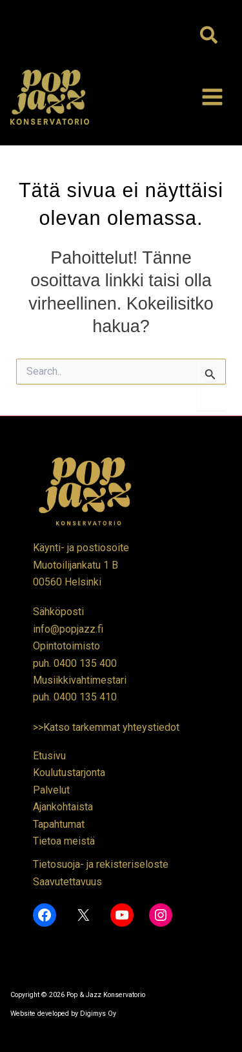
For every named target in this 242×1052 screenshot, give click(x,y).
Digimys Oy (98, 1013)
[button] (209, 36)
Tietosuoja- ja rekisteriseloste (100, 864)
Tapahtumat (59, 824)
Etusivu (49, 756)
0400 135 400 (85, 663)
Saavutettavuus (67, 882)
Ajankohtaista (63, 807)
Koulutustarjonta (69, 772)
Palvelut (51, 790)
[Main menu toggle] (212, 97)
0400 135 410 (85, 697)
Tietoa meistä (64, 841)
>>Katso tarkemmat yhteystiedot (106, 727)
